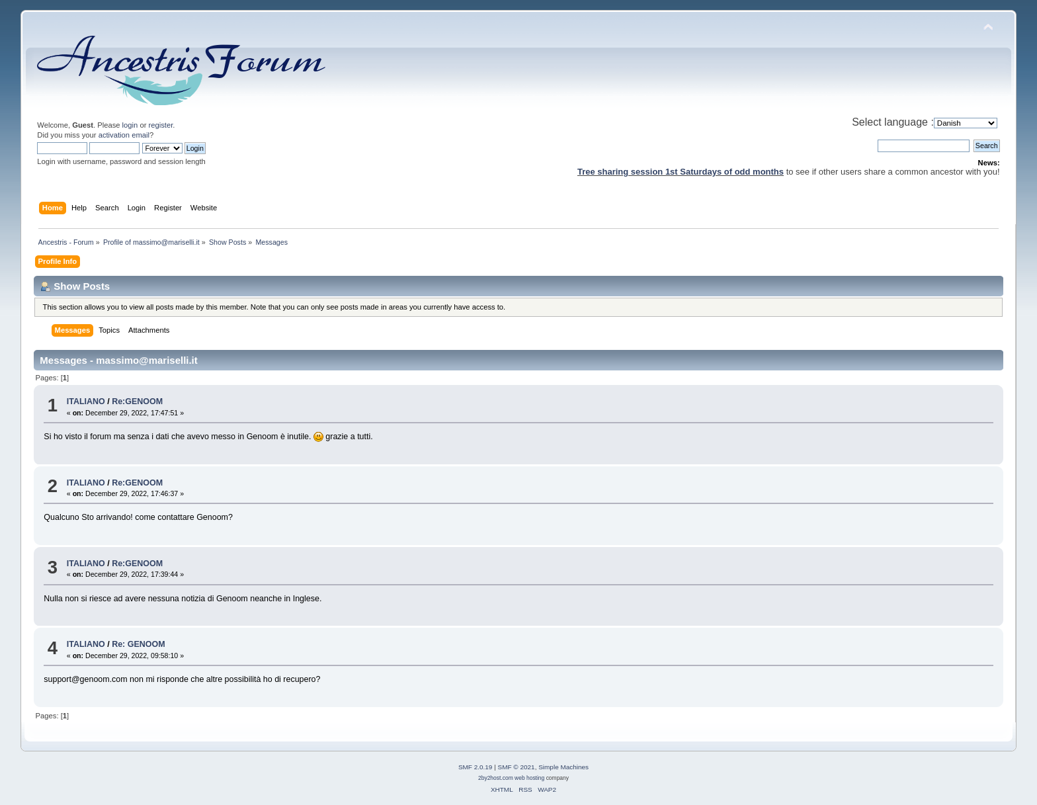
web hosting (529, 778)
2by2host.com (495, 778)
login (130, 125)
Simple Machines (563, 767)
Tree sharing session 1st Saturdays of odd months (680, 172)
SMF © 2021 (516, 767)
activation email (124, 135)
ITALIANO (86, 401)
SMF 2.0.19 (475, 767)
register (161, 125)
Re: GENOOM (138, 644)
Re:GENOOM (137, 401)
